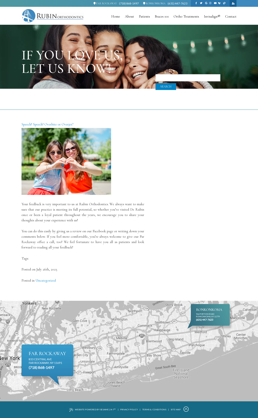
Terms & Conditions (154, 409)
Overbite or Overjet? (58, 124)
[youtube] (215, 3)
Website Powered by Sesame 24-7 (92, 410)
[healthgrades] (219, 3)
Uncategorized (45, 280)
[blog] (224, 3)
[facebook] (196, 3)
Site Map (176, 409)
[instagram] (210, 3)
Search (165, 86)
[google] (206, 3)
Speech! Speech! (33, 124)
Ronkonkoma (154, 3)
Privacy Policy (129, 409)
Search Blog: (164, 72)
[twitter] (201, 3)
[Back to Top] (186, 409)
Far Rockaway (105, 3)
